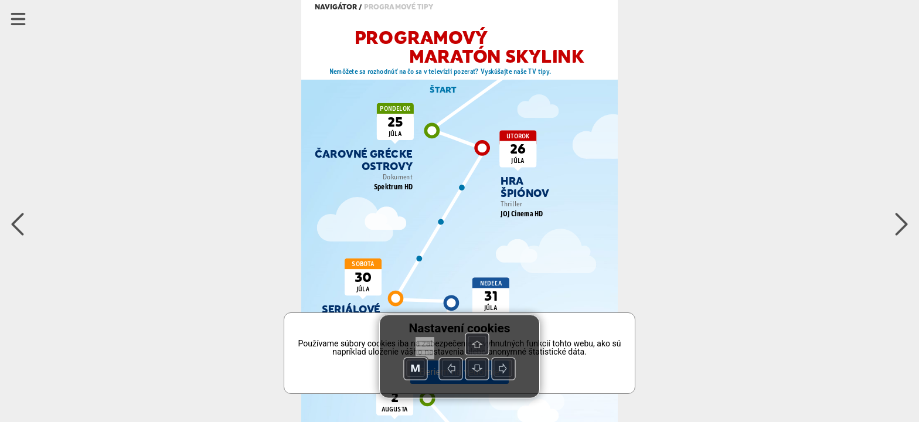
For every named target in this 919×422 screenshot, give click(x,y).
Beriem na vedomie (459, 371)
